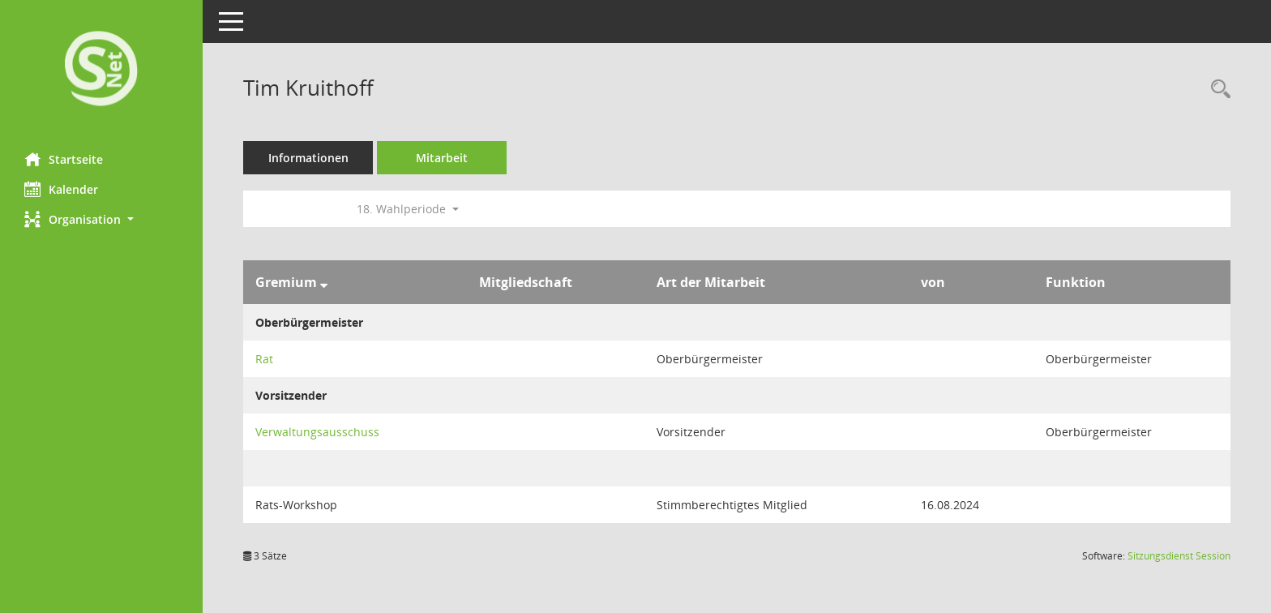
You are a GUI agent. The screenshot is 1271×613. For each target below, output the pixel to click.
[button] (101, 219)
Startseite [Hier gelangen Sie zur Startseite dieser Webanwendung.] (63, 159)
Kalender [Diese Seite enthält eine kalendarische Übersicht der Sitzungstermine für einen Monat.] (61, 189)
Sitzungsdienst (1179, 556)
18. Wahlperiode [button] (408, 208)
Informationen (308, 157)
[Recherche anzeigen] (1216, 89)
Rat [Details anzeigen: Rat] (264, 359)
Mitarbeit (442, 157)
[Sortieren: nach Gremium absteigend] (323, 282)
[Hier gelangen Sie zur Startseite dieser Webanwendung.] (101, 70)
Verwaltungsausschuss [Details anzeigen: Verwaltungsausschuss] (317, 431)
